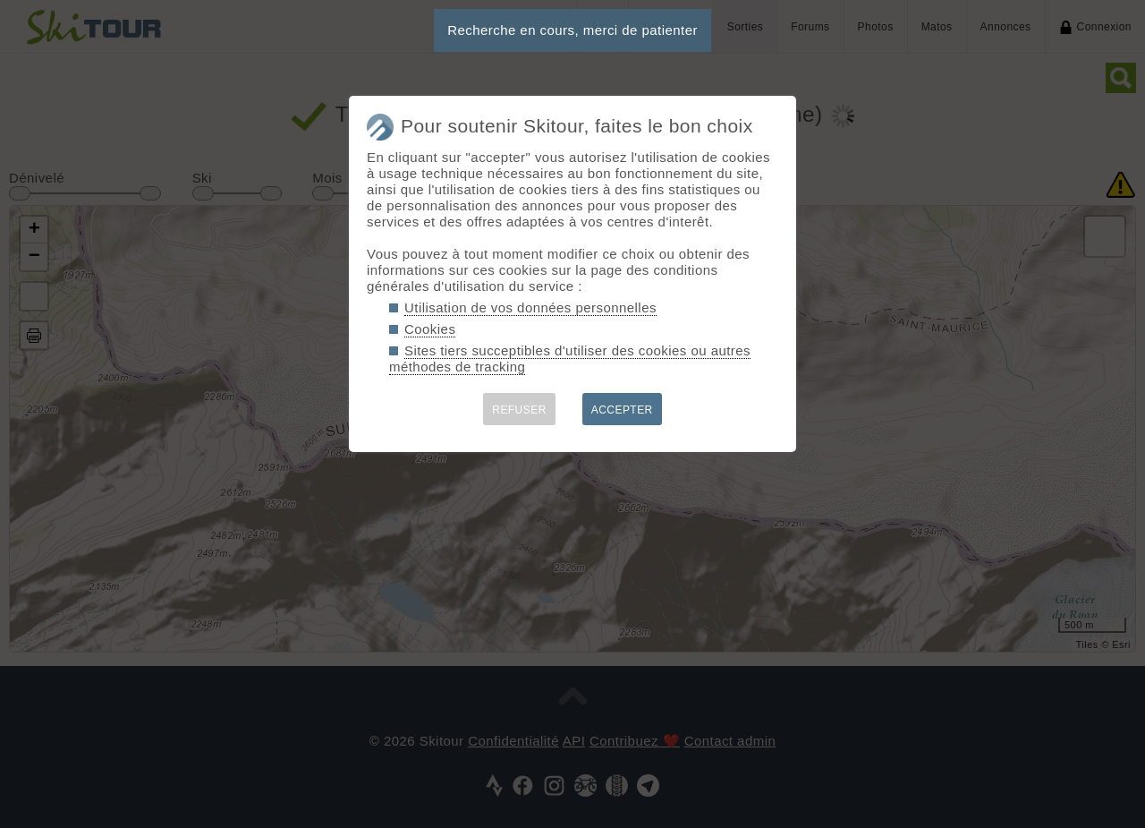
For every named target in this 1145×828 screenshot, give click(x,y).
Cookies (429, 329)
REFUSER (519, 410)
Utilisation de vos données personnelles (530, 307)
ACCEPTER (622, 410)
